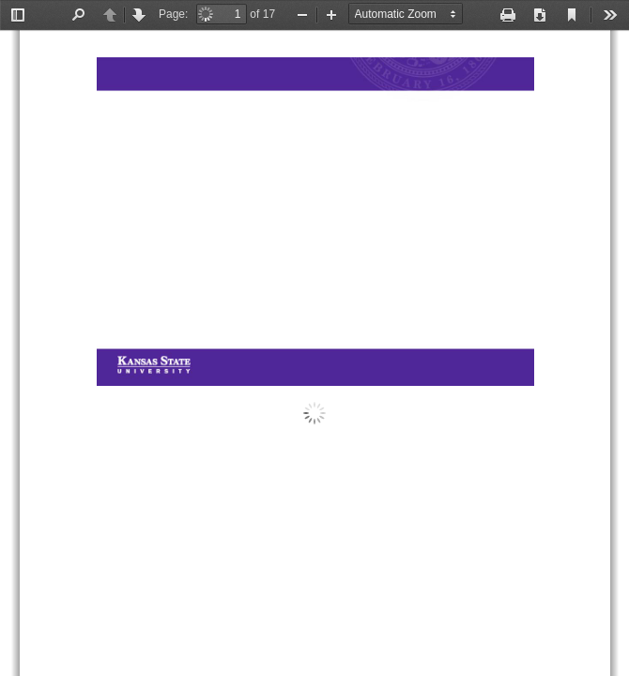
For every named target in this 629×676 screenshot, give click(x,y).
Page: (173, 14)
